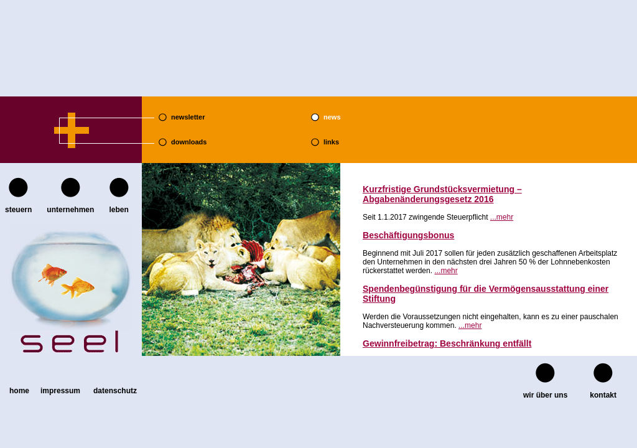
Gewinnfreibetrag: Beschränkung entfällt (447, 343)
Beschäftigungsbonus (408, 235)
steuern (18, 209)
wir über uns (545, 395)
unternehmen (70, 209)
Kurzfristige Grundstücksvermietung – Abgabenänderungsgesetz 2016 (442, 194)
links (331, 142)
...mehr (501, 217)
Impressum (60, 390)
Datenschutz (115, 390)
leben (118, 209)
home (19, 390)
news (332, 117)
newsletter (188, 117)
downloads (189, 142)
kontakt (603, 395)
